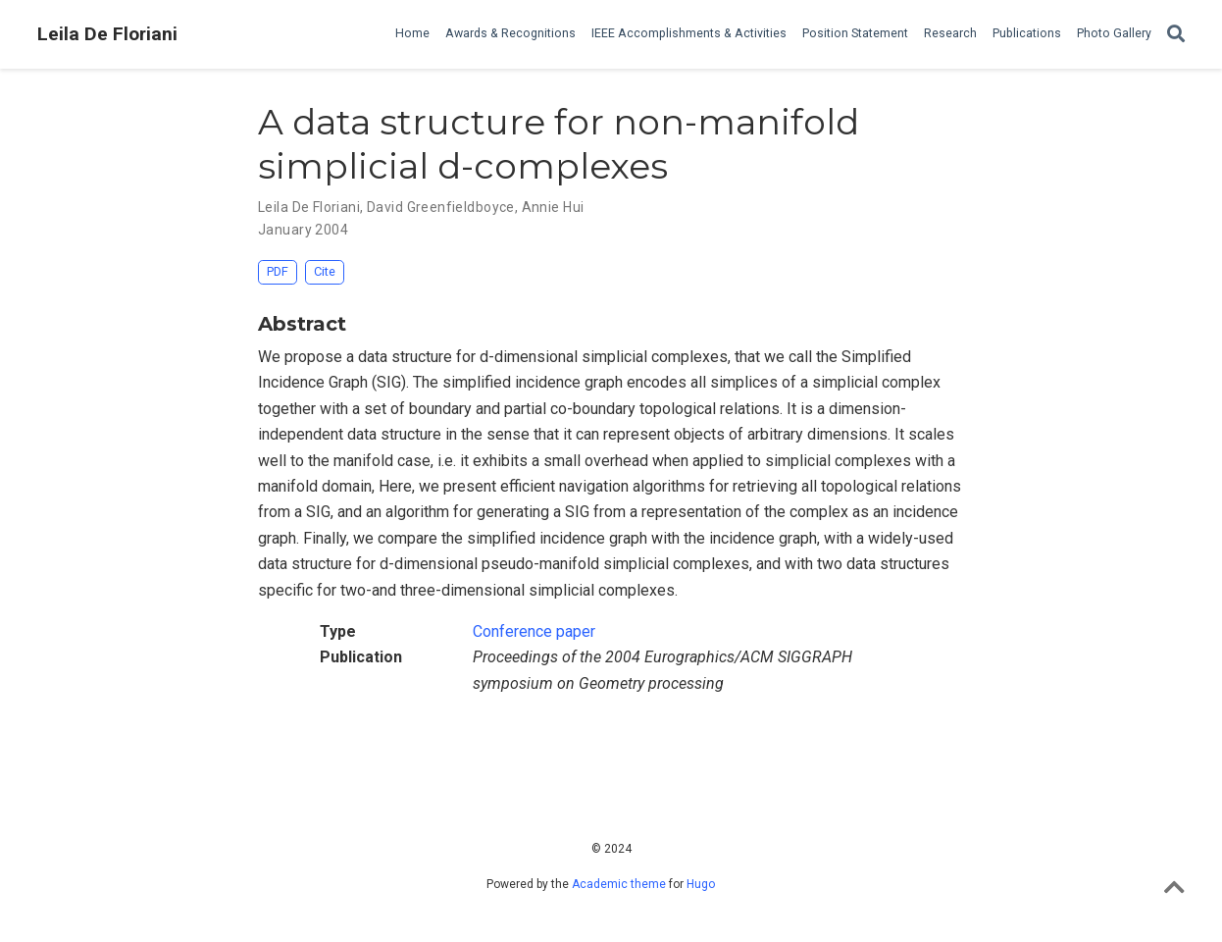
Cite (324, 271)
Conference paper (534, 631)
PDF (277, 271)
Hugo (701, 884)
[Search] (1176, 35)
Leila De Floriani (107, 34)
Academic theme (619, 884)
